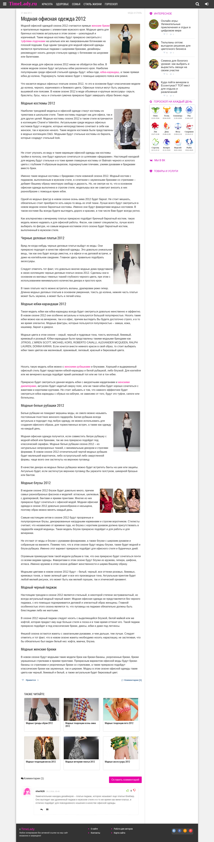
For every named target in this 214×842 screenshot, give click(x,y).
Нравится (30, 680)
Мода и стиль (135, 13)
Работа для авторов (123, 828)
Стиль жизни (93, 4)
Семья (76, 4)
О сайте (94, 828)
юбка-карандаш (109, 72)
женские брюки (101, 25)
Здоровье (62, 4)
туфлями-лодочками (33, 41)
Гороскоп (111, 4)
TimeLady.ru (23, 3)
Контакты (95, 832)
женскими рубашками (77, 366)
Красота (47, 4)
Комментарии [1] (131, 680)
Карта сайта (119, 832)
